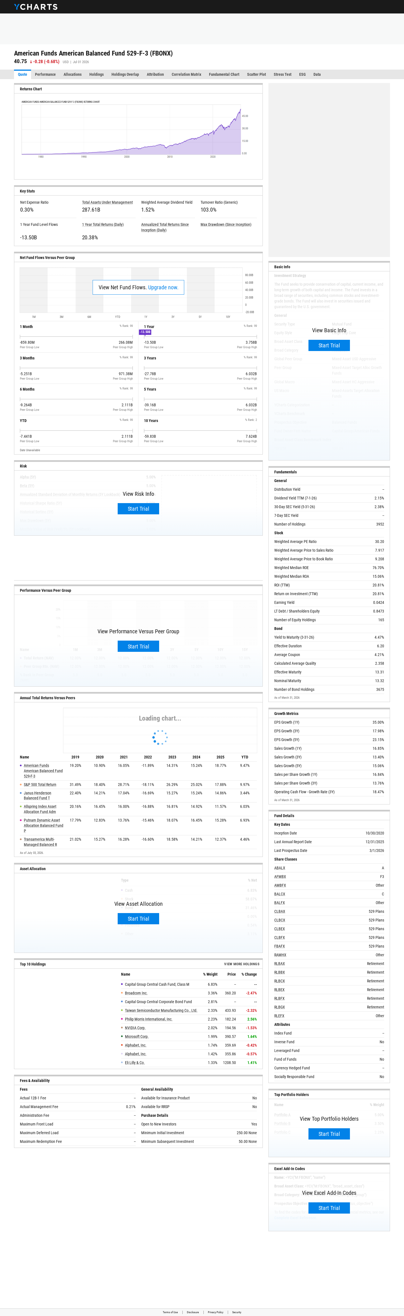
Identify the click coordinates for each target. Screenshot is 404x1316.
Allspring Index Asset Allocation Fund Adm (40, 809)
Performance (45, 74)
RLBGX (279, 1007)
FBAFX (279, 946)
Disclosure (193, 1312)
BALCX (279, 894)
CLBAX (279, 911)
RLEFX (279, 1016)
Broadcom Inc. (136, 993)
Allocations (73, 74)
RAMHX (280, 955)
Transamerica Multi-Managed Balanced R (40, 842)
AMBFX (280, 885)
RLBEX (279, 989)
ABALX (279, 868)
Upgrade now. (163, 287)
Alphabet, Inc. (136, 1045)
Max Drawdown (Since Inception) (226, 224)
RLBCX (279, 981)
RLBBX (279, 972)
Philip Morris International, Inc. (149, 1019)
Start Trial (138, 508)
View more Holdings (241, 964)
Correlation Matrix (186, 74)
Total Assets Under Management (107, 202)
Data (317, 74)
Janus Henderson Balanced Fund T (37, 796)
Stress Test (282, 74)
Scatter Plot (256, 74)
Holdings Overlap (125, 74)
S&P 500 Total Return (40, 784)
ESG (302, 74)
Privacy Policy (215, 1312)
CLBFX (279, 937)
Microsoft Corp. (137, 1036)
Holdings (96, 74)
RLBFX (279, 998)
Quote (22, 74)
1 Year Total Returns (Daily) (103, 224)
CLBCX (279, 920)
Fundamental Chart (224, 74)
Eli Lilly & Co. (135, 1062)
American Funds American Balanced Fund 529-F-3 (43, 770)
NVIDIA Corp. (135, 1028)
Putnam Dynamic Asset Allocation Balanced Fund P (43, 825)
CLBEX (279, 929)
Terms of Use (170, 1312)
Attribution (155, 74)
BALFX (279, 902)
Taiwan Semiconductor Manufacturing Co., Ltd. (161, 1010)
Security (236, 1312)
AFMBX (280, 876)
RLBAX (279, 963)
